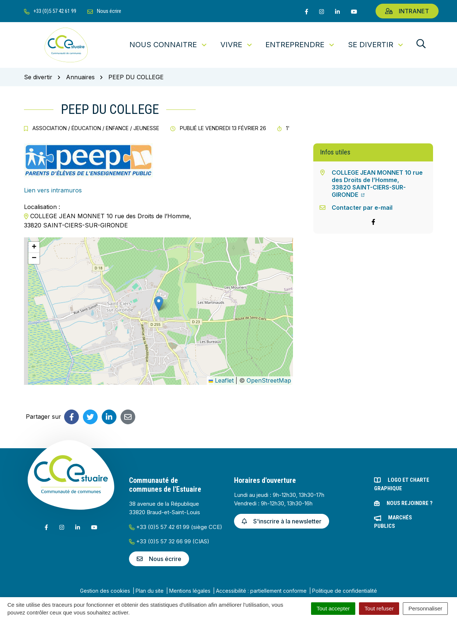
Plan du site (150, 591)
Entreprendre (300, 44)
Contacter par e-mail (362, 207)
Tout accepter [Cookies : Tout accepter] (333, 608)
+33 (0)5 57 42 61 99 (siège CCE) (175, 526)
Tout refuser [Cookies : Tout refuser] (379, 608)
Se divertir (376, 44)
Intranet (407, 11)
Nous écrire (159, 558)
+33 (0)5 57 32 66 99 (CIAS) (169, 541)
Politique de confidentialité (344, 591)
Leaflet (221, 380)
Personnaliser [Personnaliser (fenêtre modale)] (425, 608)
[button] (158, 303)
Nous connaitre (168, 44)
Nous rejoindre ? (410, 503)
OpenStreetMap (269, 380)
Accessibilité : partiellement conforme (261, 591)
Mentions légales (189, 591)
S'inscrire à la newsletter (281, 521)
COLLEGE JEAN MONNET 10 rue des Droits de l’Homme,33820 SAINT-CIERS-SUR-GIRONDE (377, 183)
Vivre (236, 44)
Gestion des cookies (105, 591)
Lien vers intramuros (53, 190)
